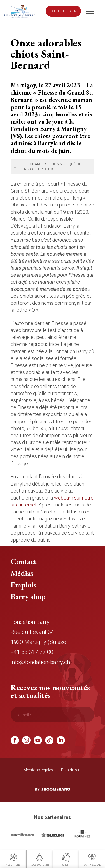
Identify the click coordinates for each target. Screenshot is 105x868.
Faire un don (63, 11)
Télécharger (14, 167)
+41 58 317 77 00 (32, 652)
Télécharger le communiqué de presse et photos (51, 166)
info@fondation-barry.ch (40, 662)
